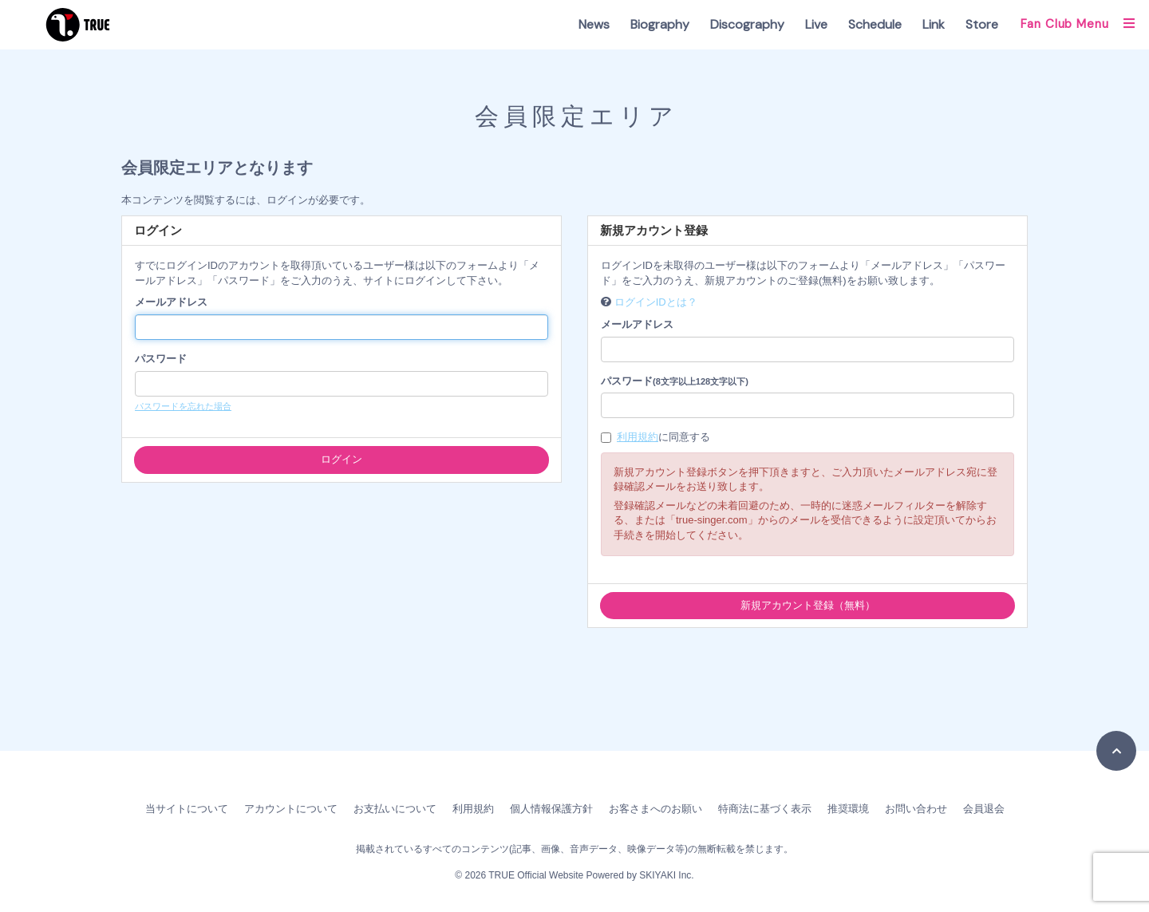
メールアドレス (171, 302)
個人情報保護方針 (551, 809)
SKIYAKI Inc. (666, 875)
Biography (659, 24)
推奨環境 (848, 809)
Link (933, 24)
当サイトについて (186, 809)
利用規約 (637, 437)
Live (816, 24)
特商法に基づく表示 (764, 809)
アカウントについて (291, 809)
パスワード (161, 359)
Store (981, 24)
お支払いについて (394, 809)
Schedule (875, 24)
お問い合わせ (916, 809)
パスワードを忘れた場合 (183, 406)
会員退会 (984, 809)
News (594, 24)
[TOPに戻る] (1116, 751)
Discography (747, 24)
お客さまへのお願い (655, 809)
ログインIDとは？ (655, 302)
